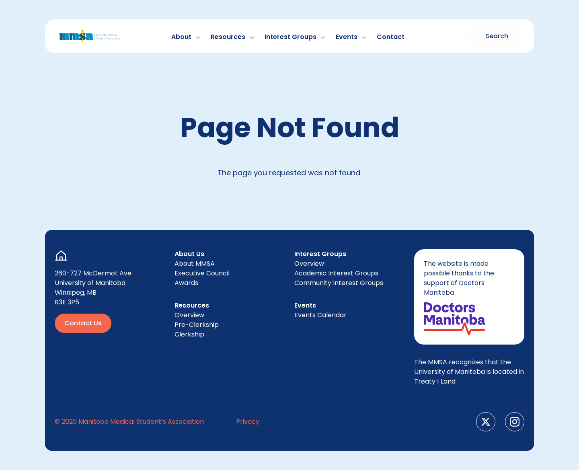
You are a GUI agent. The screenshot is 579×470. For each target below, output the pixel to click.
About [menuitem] (195, 263)
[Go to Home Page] (90, 36)
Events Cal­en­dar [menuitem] (320, 315)
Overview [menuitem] (189, 315)
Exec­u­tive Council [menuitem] (202, 273)
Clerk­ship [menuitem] (189, 334)
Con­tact (390, 36)
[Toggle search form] (493, 36)
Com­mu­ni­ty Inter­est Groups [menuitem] (338, 282)
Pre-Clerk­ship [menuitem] (197, 324)
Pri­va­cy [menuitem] (247, 421)
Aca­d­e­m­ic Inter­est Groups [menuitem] (336, 273)
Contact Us (83, 323)
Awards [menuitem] (186, 282)
